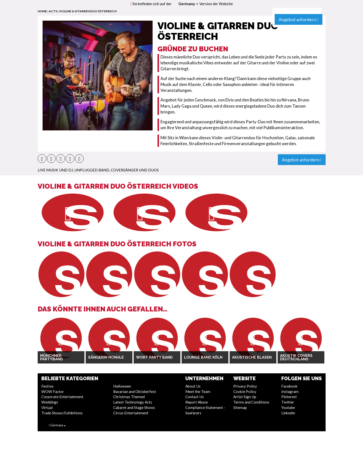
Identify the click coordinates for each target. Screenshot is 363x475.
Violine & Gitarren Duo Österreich (88, 11)
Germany (188, 3)
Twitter (287, 402)
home (42, 11)
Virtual (47, 407)
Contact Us (194, 396)
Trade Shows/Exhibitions (62, 413)
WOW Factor (52, 391)
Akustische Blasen (252, 357)
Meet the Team (197, 391)
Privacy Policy (245, 386)
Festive (47, 386)
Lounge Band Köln (203, 357)
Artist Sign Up (244, 396)
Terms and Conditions (251, 402)
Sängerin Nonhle (106, 357)
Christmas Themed (129, 396)
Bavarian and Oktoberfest (134, 391)
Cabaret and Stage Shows (134, 407)
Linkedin (288, 413)
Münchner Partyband (51, 357)
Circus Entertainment (130, 413)
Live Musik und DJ (55, 170)
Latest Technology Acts (132, 402)
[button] (42, 158)
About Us (193, 386)
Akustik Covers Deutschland (296, 357)
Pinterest (289, 396)
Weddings (49, 402)
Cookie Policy (244, 391)
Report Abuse (196, 402)
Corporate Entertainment (62, 396)
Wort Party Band (154, 357)
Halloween (122, 386)
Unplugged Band (91, 170)
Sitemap (240, 407)
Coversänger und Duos (135, 170)
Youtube (288, 407)
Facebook (289, 386)
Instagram (290, 391)
